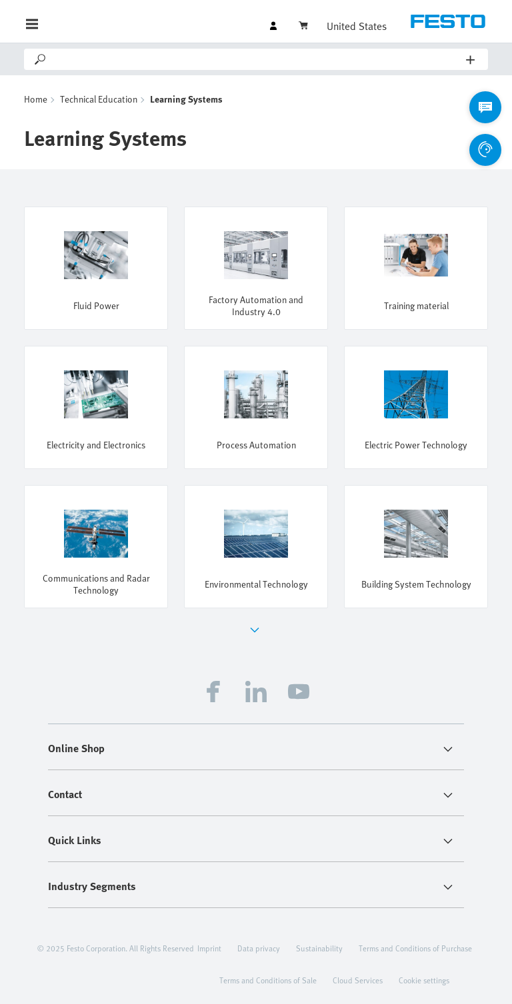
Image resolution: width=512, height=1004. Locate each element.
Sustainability (319, 948)
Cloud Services (358, 980)
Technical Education (98, 99)
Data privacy (258, 948)
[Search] (257, 59)
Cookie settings (424, 980)
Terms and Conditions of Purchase (415, 948)
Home (35, 99)
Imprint (209, 948)
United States (357, 26)
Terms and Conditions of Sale (268, 980)
